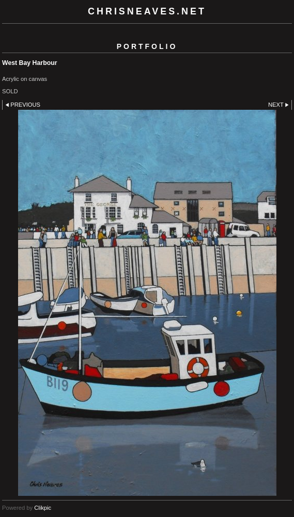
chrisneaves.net (147, 11)
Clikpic (42, 508)
